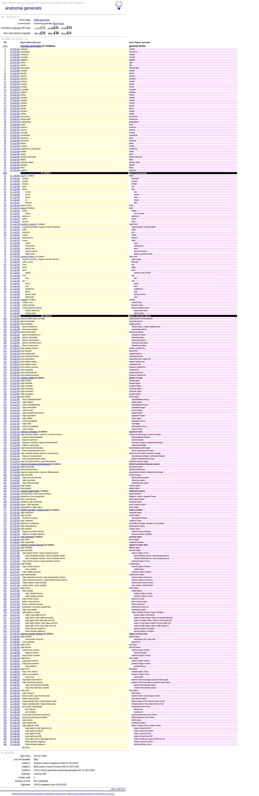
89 (5, 289)
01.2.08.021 (15, 688)
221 (5, 645)
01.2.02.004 (15, 440)
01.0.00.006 (15, 63)
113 (5, 354)
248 (5, 717)
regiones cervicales (29, 432)
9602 (5, 173)
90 (5, 292)
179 (5, 531)
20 (5, 100)
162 (5, 486)
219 (5, 639)
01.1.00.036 (15, 270)
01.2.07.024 (15, 607)
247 (5, 715)
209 (5, 612)
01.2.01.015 (15, 416)
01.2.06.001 (15, 537)
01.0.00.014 (15, 84)
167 (5, 499)
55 (5, 197)
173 (5, 515)
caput (23, 176)
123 (5, 381)
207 (5, 607)
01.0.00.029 (15, 125)
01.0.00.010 (15, 73)
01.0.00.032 (15, 133)
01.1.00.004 (15, 184)
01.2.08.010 (15, 658)
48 (5, 178)
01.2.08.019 (15, 682)
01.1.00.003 (15, 181)
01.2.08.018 (15, 680)
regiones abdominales (30, 491)
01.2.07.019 (15, 593)
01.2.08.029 (15, 709)
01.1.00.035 (15, 267)
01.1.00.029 (15, 251)
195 (5, 575)
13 (5, 81)
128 (5, 394)
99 (5, 316)
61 (5, 213)
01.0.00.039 (15, 152)
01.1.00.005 (15, 187)
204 (5, 599)
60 (5, 211)
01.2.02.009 (15, 453)
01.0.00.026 (15, 116)
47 (5, 176)
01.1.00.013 (15, 208)
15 (5, 87)
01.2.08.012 (15, 664)
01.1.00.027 (15, 246)
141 (5, 429)
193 (5, 569)
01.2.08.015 (15, 672)
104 (5, 329)
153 (5, 461)
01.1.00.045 (15, 294)
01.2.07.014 (15, 580)
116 (5, 362)
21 (5, 103)
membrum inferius (28, 257)
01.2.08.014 (15, 669)
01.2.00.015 (15, 356)
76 (5, 254)
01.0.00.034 (15, 138)
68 (5, 232)
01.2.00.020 (15, 370)
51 (5, 187)
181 (5, 537)
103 (5, 327)
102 (5, 324)
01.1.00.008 (15, 195)
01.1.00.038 (15, 275)
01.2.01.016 (15, 418)
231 (5, 672)
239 (5, 693)
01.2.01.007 (15, 394)
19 (5, 98)
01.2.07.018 (15, 591)
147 (5, 445)
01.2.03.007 (15, 480)
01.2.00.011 (15, 346)
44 (5, 165)
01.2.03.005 (15, 475)
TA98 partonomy (42, 20)
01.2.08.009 (15, 655)
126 (5, 389)
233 (5, 677)
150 (5, 453)
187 (5, 553)
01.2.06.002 (15, 540)
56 (5, 200)
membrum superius (28, 224)
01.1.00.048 (15, 302)
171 (5, 510)
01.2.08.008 (15, 653)
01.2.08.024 (15, 696)
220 (5, 642)
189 (5, 558)
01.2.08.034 (15, 723)
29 (5, 125)
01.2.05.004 (15, 518)
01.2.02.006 (15, 445)
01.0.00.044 (15, 165)
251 (5, 725)
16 (5, 90)
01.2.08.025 (15, 699)
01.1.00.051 (15, 311)
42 (5, 160)
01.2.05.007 (15, 526)
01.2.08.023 (15, 693)
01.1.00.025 (15, 240)
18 (5, 95)
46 (5, 170)
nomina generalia (31, 46)
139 (5, 424)
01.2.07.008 (15, 564)
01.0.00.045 (15, 168)
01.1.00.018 (15, 222)
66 (5, 227)
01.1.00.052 (15, 313)
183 (5, 542)
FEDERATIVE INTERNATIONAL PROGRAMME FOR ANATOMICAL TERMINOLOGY (39, 794)
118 (5, 367)
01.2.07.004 (15, 553)
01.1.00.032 (15, 259)
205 (5, 602)
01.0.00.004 (15, 57)
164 (5, 491)
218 (5, 637)
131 (5, 402)
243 (5, 704)
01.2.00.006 (15, 332)
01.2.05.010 (15, 534)
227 (5, 661)
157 (5, 472)
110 (5, 346)
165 (5, 494)
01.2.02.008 (15, 451)
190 (5, 561)
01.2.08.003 (15, 639)
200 (5, 588)
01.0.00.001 (15, 49)
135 (5, 413)
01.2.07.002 (15, 548)
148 (5, 448)
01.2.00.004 (15, 327)
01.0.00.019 (15, 98)
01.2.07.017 (15, 588)
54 (5, 195)
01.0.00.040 (15, 154)
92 (5, 297)
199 (5, 585)
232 (5, 674)
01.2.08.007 (15, 650)
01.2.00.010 (15, 343)
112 (5, 351)
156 (5, 469)
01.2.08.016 (15, 674)
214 (5, 626)
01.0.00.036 (15, 143)
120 (5, 372)
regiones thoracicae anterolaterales (36, 464)
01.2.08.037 (15, 731)
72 (5, 243)
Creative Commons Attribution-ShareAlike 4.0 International (85, 794)
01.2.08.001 (15, 634)
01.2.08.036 (15, 728)
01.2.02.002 (15, 434)
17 (5, 92)
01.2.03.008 (15, 483)
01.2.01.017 (15, 421)
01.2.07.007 (15, 561)
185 (5, 548)
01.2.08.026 (15, 701)
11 (5, 76)
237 (5, 688)
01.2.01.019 (15, 426)
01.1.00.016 (15, 216)
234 (5, 680)
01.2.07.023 (15, 604)
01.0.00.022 (15, 106)
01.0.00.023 (15, 108)
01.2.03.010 (15, 488)
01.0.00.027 (15, 119)
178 (5, 529)
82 (5, 270)
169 (5, 505)
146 (5, 443)
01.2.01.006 (15, 391)
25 (5, 114)
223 (5, 650)
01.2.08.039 (15, 736)
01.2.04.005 (15, 502)
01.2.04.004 (15, 499)
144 (5, 437)
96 (5, 308)
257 (5, 742)
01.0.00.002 (15, 52)
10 (5, 73)
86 (5, 281)
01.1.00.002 (15, 178)
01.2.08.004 (15, 642)
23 (5, 108)
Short (55, 23)
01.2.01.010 (15, 402)
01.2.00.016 (15, 359)
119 (5, 370)
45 (5, 168)
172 (5, 513)
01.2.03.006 (15, 478)
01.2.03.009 (15, 486)
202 (5, 593)
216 (5, 631)
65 (5, 224)
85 (5, 278)
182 (5, 540)
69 (5, 235)
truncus (23, 208)
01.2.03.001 (15, 464)
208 (5, 610)
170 (5, 507)
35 (5, 141)
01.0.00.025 (15, 114)
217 (5, 634)
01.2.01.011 (15, 405)
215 (5, 628)
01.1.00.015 (15, 213)
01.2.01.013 (15, 410)
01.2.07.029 (15, 620)
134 (5, 410)
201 (5, 591)
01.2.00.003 (15, 324)
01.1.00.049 (15, 305)
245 (5, 709)
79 (5, 262)
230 (5, 669)
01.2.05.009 (15, 531)
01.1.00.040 (15, 281)
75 (5, 251)
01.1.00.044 (15, 292)
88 (5, 286)
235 (5, 682)
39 (5, 152)
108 (5, 340)
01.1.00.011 (15, 203)
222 (5, 647)
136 (5, 416)
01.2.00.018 (15, 364)
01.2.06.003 (15, 542)
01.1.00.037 (15, 273)
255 (5, 736)
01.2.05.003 (15, 515)
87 (5, 284)
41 (5, 157)
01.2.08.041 (15, 742)
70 (5, 238)
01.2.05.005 (15, 521)
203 (5, 596)
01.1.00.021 (15, 230)
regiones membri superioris (32, 545)
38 (5, 149)
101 (5, 321)
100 (5, 319)
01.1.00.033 (15, 262)
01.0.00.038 (15, 149)
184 (5, 545)
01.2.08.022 (15, 690)
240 (5, 696)
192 (5, 566)
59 (5, 208)
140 (5, 426)
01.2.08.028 (15, 707)
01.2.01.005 (15, 389)
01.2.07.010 (15, 569)
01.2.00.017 (15, 362)
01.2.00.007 (15, 335)
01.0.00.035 (15, 141)
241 (5, 699)
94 (5, 302)
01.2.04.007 (15, 507)
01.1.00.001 (15, 176)
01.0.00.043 (15, 162)
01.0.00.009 (15, 71)
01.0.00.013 (15, 81)
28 (5, 122)
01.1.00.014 (15, 211)
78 (5, 259)
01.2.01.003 (15, 383)
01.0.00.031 (15, 130)
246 (5, 712)
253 (5, 731)
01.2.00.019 (15, 367)
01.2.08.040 (15, 739)
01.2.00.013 (15, 351)
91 (5, 294)
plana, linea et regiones (30, 316)
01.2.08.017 (15, 677)
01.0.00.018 (15, 95)
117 (5, 364)
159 (5, 478)
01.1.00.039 (15, 278)
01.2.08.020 (15, 685)
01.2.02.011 (15, 459)
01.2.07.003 (15, 550)
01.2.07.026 (15, 612)
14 (5, 84)
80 (5, 265)
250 (5, 723)
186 (5, 550)
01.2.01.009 (15, 399)
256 (5, 739)
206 (5, 604)
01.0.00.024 (15, 111)
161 (5, 483)
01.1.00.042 (15, 286)
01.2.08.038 (15, 734)
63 (5, 219)
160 (5, 480)
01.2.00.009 (15, 340)
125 (5, 386)
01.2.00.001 (15, 319)
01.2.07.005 (15, 556)
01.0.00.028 (15, 122)
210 (5, 615)
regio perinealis (27, 537)
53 (5, 192)
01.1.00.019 (15, 224)
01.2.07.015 (15, 583)
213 (5, 623)
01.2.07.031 (15, 626)
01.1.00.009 (15, 197)
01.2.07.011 (15, 572)
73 (5, 246)
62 (5, 216)
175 (5, 521)
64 (5, 222)
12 (5, 79)
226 (5, 658)
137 (5, 418)
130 (5, 399)
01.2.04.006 (15, 505)
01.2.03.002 (15, 467)
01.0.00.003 (15, 55)
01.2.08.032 (15, 717)
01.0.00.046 (15, 170)
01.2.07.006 (15, 558)
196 (5, 577)
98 (5, 313)
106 (5, 335)
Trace (61, 23)
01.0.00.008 (15, 68)
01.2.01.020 (15, 429)
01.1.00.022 (15, 232)
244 (5, 707)
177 (5, 526)
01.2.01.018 (15, 424)
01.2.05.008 (15, 529)
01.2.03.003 (15, 469)
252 (5, 728)
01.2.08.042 (15, 744)
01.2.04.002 (15, 494)
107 (5, 337)
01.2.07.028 (15, 618)
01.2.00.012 (15, 348)
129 (5, 397)
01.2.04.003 (15, 496)
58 (5, 205)
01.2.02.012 (15, 461)
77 (5, 257)
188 (5, 556)
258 (5, 744)
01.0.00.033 (15, 135)
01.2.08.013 (15, 666)
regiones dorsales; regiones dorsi (35, 510)
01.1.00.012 (15, 205)
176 (5, 523)
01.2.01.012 (15, 408)
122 (5, 378)
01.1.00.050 (15, 308)
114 (5, 356)
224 (5, 653)
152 (5, 459)
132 (5, 405)
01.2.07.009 (15, 566)
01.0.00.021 (15, 103)
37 (5, 146)
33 (5, 135)
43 (5, 162)
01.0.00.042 (15, 160)
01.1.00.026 (15, 243)
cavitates (24, 300)
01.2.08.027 (15, 704)
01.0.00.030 (15, 127)
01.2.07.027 (15, 615)
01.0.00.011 (15, 76)
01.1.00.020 (15, 227)
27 (5, 119)
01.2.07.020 (15, 596)
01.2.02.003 (15, 437)
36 (5, 143)
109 (5, 343)
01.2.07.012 (15, 575)
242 (5, 701)
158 (5, 475)
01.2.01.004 (15, 386)
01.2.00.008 (15, 337)
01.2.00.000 (15, 316)
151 (5, 456)
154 (5, 464)
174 (5, 518)
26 (5, 116)
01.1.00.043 (15, 289)
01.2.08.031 (15, 715)
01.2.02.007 (15, 448)
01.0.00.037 (15, 146)
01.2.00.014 (15, 354)
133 (5, 408)
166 (5, 496)
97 (5, 311)
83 (5, 273)
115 (5, 359)
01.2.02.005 (15, 443)
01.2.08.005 (15, 645)
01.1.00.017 (15, 219)
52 (5, 189)
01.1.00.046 (15, 297)
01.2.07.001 (15, 545)
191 (5, 564)
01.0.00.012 (15, 79)
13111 (5, 46)
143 (5, 434)
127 (5, 391)
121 (5, 375)
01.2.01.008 (15, 397)
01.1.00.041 (15, 284)
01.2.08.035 (15, 725)
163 (5, 488)
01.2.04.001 (15, 491)
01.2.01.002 (15, 381)
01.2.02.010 (15, 456)
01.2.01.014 (15, 413)
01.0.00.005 (15, 60)
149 (5, 451)
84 (5, 275)
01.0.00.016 (15, 90)
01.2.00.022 (15, 375)
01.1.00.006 (15, 189)
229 (5, 666)
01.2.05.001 (15, 510)
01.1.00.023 (15, 235)
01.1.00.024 (15, 238)
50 (5, 184)
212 (5, 620)
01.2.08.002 (15, 637)
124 (5, 383)
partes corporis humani (30, 173)
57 (5, 203)
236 (5, 685)
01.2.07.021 (15, 599)
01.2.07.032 (15, 628)
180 (5, 534)
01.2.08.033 (15, 720)
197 (5, 580)
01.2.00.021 (15, 372)
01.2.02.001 (15, 432)
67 (5, 230)
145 (5, 440)
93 (5, 300)
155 (5, 467)
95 (5, 305)
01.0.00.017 (15, 92)
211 (5, 618)
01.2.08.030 (15, 712)
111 (5, 348)
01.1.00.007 (15, 192)
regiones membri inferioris (32, 634)
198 (5, 583)
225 (5, 655)
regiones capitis (27, 378)
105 (5, 332)
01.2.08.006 (15, 647)
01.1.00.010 (15, 200)
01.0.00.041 (15, 157)
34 (5, 138)
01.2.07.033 (15, 631)
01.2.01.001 (15, 378)
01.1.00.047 (15, 300)
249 (5, 720)
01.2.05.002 (15, 513)
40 (5, 154)
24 (5, 111)
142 (5, 432)
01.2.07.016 (15, 585)
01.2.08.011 (15, 661)
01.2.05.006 (15, 523)
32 (5, 133)
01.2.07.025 (15, 610)
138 (5, 421)
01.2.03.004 (15, 472)
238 (5, 690)
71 (5, 240)
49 (5, 181)
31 (5, 130)
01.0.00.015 (15, 87)
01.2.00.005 (15, 329)
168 (5, 502)
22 (5, 106)
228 (5, 664)
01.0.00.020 (15, 100)
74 (5, 249)
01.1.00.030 (15, 254)
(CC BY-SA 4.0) (109, 794)
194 (5, 572)
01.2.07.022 (15, 602)
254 (5, 734)
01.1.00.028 (15, 249)
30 (5, 127)
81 (5, 267)
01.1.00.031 (15, 257)
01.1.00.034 (15, 265)
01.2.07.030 (15, 623)
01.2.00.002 (15, 321)
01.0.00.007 (15, 65)
